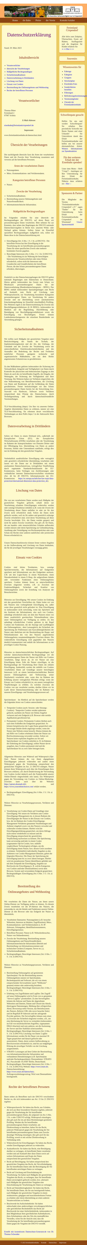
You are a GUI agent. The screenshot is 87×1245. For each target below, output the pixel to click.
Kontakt (43, 1242)
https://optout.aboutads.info (15, 784)
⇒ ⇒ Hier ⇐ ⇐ (68, 49)
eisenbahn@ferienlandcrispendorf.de (19, 125)
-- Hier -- (67, 184)
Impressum (62, 1242)
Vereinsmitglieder (71, 99)
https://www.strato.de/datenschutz (20, 1072)
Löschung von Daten (15, 81)
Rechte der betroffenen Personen (20, 90)
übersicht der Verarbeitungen (18, 69)
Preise (38, 20)
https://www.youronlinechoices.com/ (19, 786)
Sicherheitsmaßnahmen (16, 75)
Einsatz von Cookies (15, 84)
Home (15, 20)
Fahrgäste (68, 74)
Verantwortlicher (13, 65)
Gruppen (67, 78)
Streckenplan (69, 81)
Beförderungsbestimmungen (75, 96)
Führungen (68, 93)
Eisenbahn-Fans (70, 84)
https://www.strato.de (39, 1067)
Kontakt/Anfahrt (67, 20)
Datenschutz (53, 1242)
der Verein (50, 20)
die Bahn (27, 20)
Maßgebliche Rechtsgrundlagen (19, 72)
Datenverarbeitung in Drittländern (20, 78)
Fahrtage (67, 71)
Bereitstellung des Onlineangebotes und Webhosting (28, 87)
